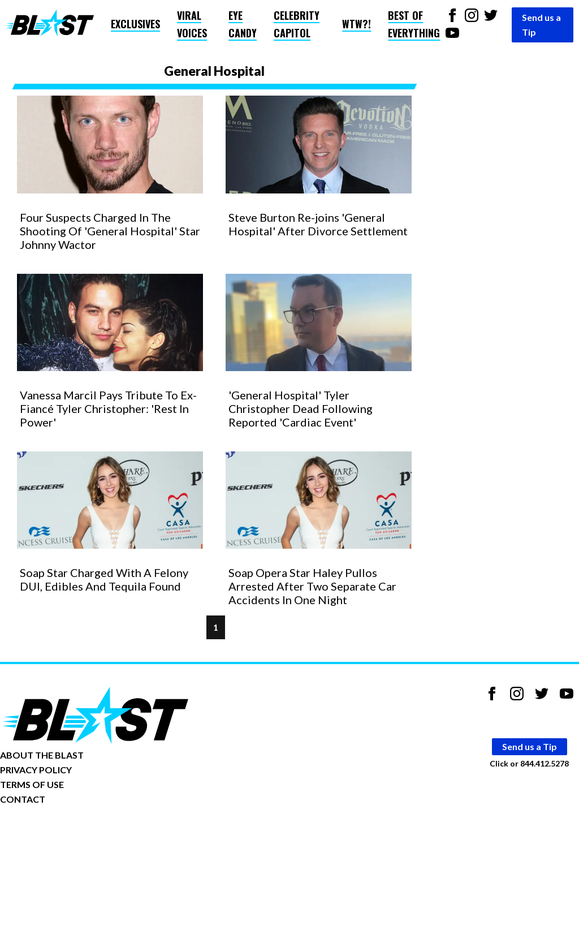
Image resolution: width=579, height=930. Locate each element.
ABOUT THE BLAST (42, 755)
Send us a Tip (541, 24)
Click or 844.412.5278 (529, 763)
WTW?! (356, 23)
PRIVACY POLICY (36, 769)
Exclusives (135, 23)
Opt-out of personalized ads (54, 834)
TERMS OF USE (32, 784)
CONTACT (22, 799)
